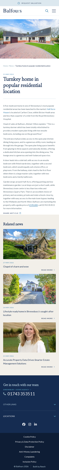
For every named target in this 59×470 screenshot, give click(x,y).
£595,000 (33, 205)
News (11, 66)
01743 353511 (21, 393)
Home (5, 66)
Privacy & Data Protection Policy (29, 441)
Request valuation (31, 3)
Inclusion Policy (29, 461)
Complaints (29, 456)
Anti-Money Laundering (29, 451)
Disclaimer (29, 446)
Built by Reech (39, 466)
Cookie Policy (29, 436)
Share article (10, 213)
